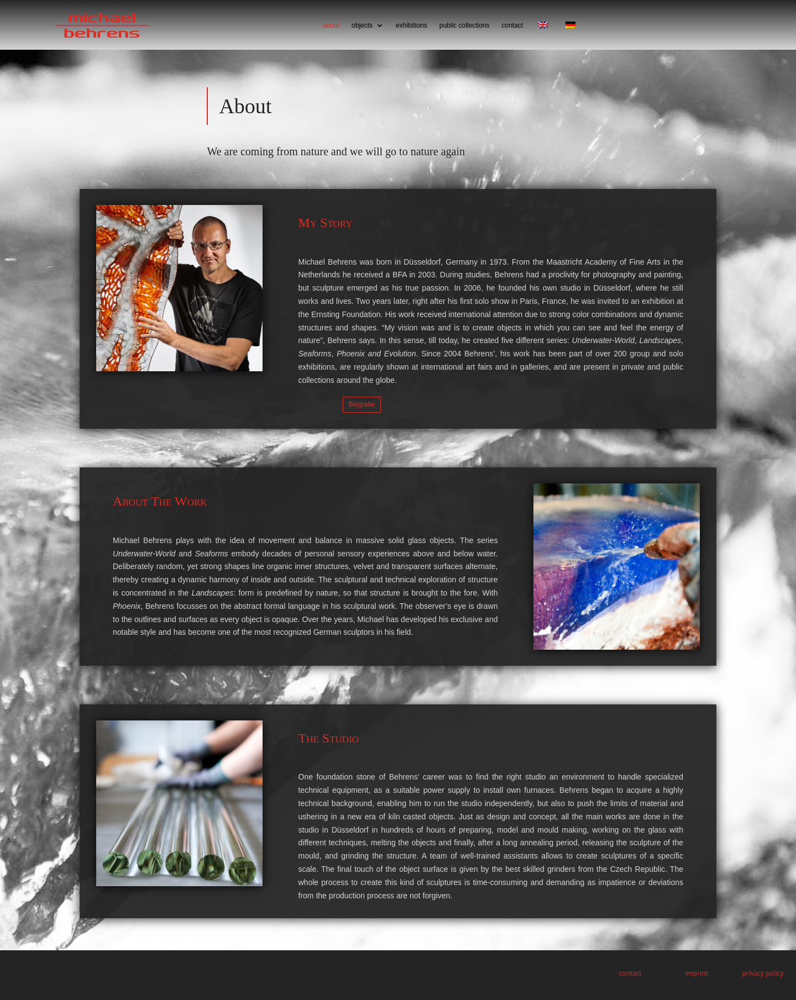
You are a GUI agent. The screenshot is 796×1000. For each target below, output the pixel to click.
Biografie (362, 404)
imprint (696, 973)
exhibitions (411, 25)
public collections (464, 25)
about (331, 25)
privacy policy (762, 973)
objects (362, 25)
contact (512, 25)
